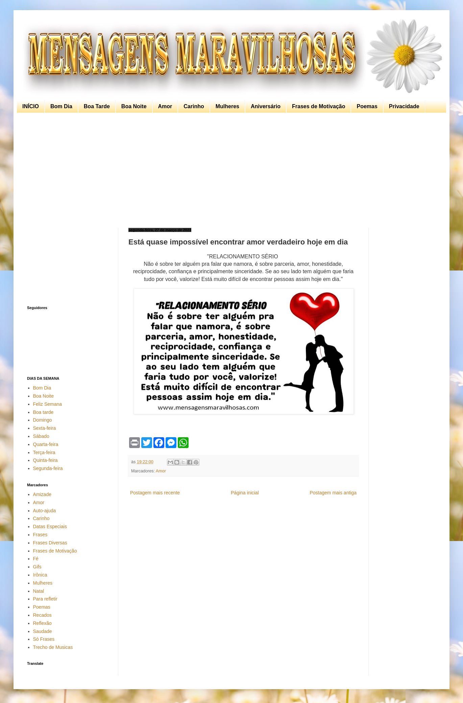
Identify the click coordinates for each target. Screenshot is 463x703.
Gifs (37, 566)
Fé (36, 558)
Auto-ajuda (44, 510)
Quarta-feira (45, 444)
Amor (165, 106)
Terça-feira (44, 452)
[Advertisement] (230, 170)
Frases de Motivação (318, 106)
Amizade (42, 494)
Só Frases (44, 639)
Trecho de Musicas (53, 647)
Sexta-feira (44, 428)
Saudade (42, 631)
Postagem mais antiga (333, 492)
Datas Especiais (50, 526)
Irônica (40, 575)
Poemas (367, 106)
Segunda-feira (48, 468)
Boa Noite (134, 106)
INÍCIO (30, 106)
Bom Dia (61, 106)
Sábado (41, 436)
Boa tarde (43, 412)
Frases (40, 534)
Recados (42, 615)
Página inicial (245, 492)
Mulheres (227, 106)
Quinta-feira (45, 460)
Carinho (194, 106)
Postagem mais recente (155, 492)
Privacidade (404, 106)
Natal (38, 591)
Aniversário (266, 106)
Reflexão (42, 623)
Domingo (42, 420)
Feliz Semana (47, 404)
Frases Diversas (50, 542)
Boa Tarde (97, 106)
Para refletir (45, 599)
